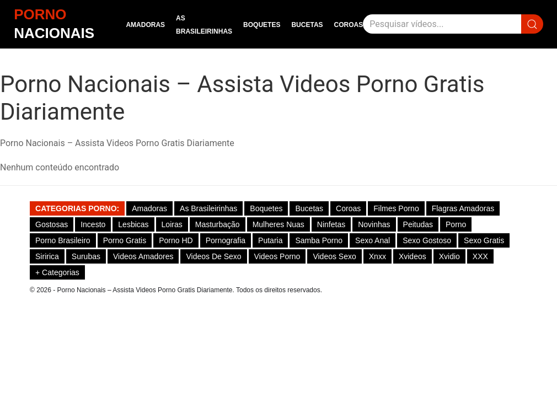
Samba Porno (318, 240)
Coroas (348, 25)
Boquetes (261, 25)
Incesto (93, 224)
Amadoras (145, 25)
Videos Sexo (334, 256)
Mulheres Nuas (278, 224)
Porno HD (175, 240)
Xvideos (412, 256)
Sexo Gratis (484, 240)
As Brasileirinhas (208, 208)
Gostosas (51, 224)
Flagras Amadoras (463, 208)
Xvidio (449, 256)
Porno (456, 224)
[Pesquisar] (442, 24)
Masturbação (217, 224)
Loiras (172, 224)
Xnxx (377, 256)
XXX (480, 256)
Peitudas (418, 224)
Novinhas (374, 224)
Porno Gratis (125, 240)
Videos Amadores (143, 256)
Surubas (86, 256)
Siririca (47, 256)
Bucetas (307, 25)
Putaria (270, 240)
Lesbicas (133, 224)
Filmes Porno (396, 208)
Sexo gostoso (427, 240)
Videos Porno (277, 256)
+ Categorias (57, 272)
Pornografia (225, 240)
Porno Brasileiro (62, 240)
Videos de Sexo (213, 256)
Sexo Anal (372, 240)
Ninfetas (331, 224)
